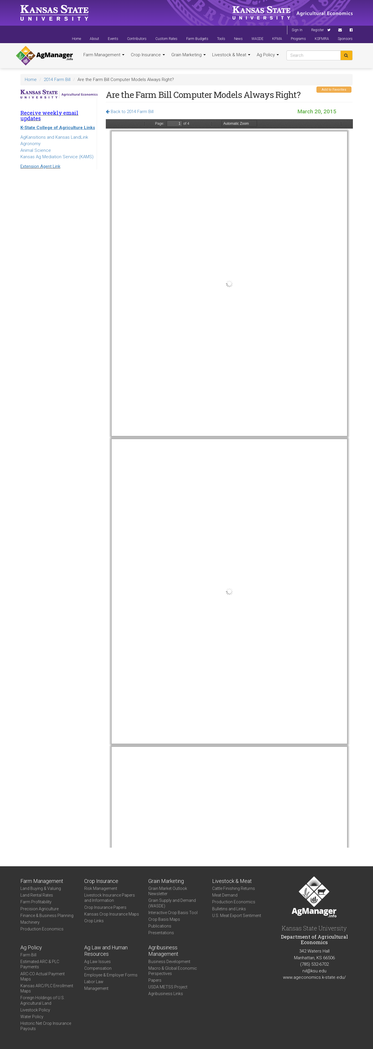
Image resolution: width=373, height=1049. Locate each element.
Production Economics (42, 929)
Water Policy (31, 1016)
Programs (298, 39)
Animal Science (35, 150)
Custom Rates (166, 39)
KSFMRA (322, 39)
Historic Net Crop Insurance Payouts (45, 1026)
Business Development (169, 961)
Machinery (30, 922)
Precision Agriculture (39, 909)
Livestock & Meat (231, 54)
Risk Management (100, 888)
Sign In (297, 30)
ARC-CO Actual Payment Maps (42, 976)
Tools (221, 39)
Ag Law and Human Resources (106, 950)
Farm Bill (28, 955)
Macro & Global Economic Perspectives (172, 971)
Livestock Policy (35, 1010)
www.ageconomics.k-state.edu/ (314, 977)
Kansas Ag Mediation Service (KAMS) (57, 156)
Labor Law (93, 981)
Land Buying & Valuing (40, 888)
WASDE (257, 39)
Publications (159, 926)
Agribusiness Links (165, 993)
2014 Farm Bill (57, 79)
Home (76, 39)
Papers (154, 980)
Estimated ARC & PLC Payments (39, 964)
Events (113, 39)
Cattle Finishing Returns (233, 888)
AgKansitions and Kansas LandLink (54, 137)
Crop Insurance (148, 54)
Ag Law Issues (97, 961)
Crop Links (94, 920)
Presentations (161, 932)
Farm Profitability (36, 902)
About (94, 39)
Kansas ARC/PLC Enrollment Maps (46, 988)
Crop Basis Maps (164, 919)
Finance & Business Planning (46, 915)
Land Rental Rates (36, 895)
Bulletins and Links (229, 909)
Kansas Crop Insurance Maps (111, 914)
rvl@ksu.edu (314, 971)
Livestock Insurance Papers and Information (109, 898)
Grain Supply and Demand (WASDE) (172, 903)
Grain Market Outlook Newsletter (167, 891)
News (238, 39)
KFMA (277, 39)
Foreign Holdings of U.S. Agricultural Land (42, 1000)
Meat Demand (224, 895)
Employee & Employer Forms (111, 975)
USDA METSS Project (167, 987)
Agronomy (30, 143)
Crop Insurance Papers (105, 907)
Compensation (98, 968)
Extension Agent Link (40, 166)
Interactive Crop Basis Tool (173, 912)
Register (317, 30)
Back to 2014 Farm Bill (130, 111)
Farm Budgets (197, 39)
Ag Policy (268, 54)
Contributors (137, 39)
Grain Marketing (188, 54)
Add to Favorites (334, 89)
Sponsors (345, 39)
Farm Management (103, 54)
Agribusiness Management (163, 950)
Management (96, 988)
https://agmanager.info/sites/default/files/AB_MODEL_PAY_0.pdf (229, 483)
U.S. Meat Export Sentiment (236, 915)
